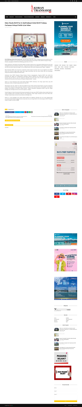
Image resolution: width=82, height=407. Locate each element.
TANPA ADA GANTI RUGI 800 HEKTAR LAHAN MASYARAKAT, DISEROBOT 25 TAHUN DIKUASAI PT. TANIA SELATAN (68, 114)
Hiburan (75, 65)
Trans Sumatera (57, 70)
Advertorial (56, 65)
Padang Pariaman (11, 20)
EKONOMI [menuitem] (37, 16)
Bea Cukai (63, 65)
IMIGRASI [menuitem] (43, 16)
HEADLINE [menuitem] (12, 16)
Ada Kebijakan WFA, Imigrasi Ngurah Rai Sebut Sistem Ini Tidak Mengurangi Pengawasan (67, 133)
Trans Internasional (69, 319)
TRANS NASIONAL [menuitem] (18, 16)
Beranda (6, 20)
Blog (12, 405)
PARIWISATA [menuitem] (48, 16)
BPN (60, 65)
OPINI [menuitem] (54, 16)
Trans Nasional (56, 319)
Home (65, 405)
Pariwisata (56, 321)
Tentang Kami (70, 405)
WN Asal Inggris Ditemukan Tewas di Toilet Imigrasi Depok (68, 137)
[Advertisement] (65, 81)
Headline (71, 65)
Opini (67, 321)
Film (67, 65)
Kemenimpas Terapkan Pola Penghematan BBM (67, 127)
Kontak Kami (75, 405)
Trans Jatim (62, 68)
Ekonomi (55, 320)
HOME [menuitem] (7, 16)
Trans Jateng (57, 68)
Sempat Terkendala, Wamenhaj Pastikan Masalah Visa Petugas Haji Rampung (67, 124)
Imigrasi (67, 320)
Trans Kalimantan (68, 68)
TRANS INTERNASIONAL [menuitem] (29, 16)
